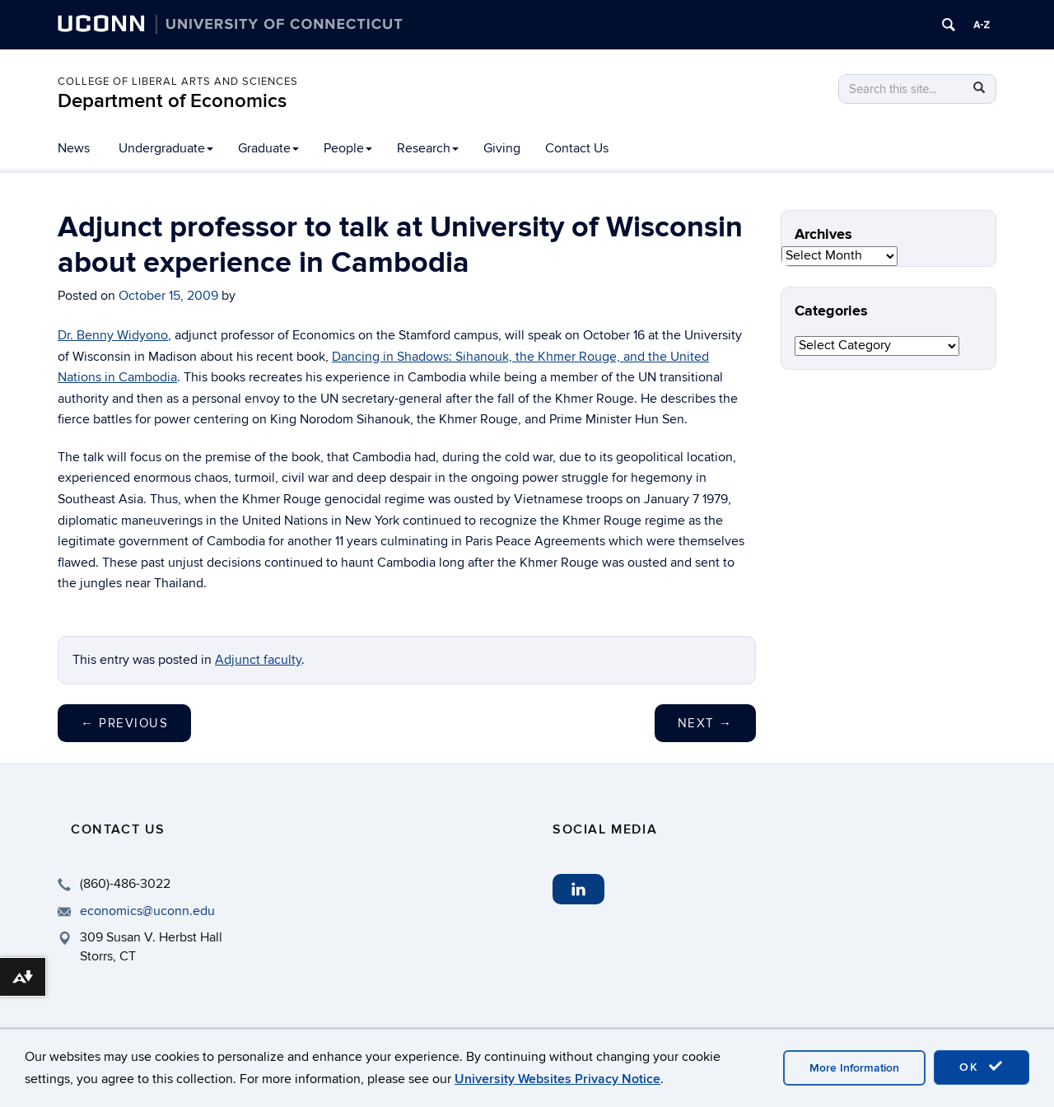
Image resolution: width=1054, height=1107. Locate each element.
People (348, 148)
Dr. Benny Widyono (113, 335)
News (74, 148)
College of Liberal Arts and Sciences (178, 81)
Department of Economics (172, 101)
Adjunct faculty (258, 660)
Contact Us (577, 148)
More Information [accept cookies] (854, 1068)
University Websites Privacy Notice (557, 1079)
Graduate (268, 148)
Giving (501, 148)
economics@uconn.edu (147, 911)
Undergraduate (166, 148)
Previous (124, 723)
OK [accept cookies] (981, 1066)
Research (428, 148)
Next (705, 723)
